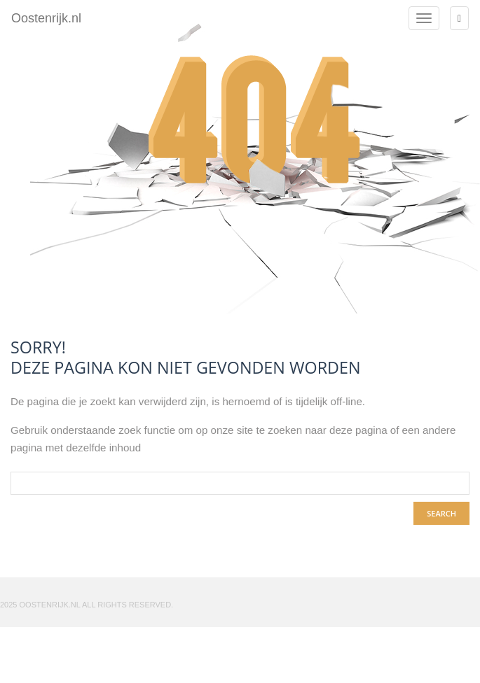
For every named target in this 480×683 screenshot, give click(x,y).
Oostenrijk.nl (46, 16)
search (441, 513)
